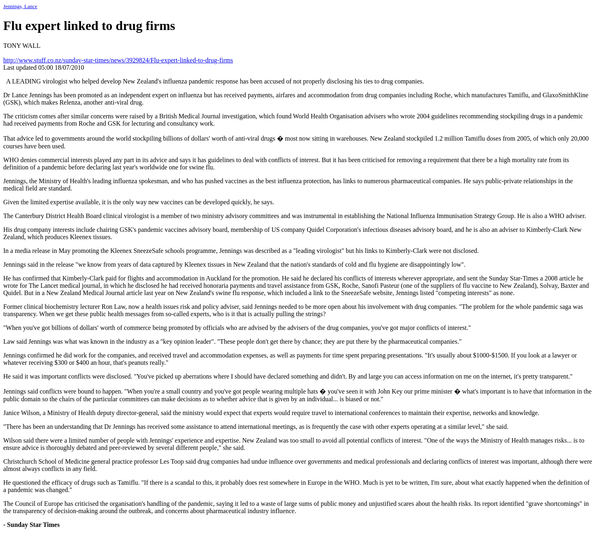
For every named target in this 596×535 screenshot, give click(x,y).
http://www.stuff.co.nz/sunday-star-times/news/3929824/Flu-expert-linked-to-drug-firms (118, 60)
